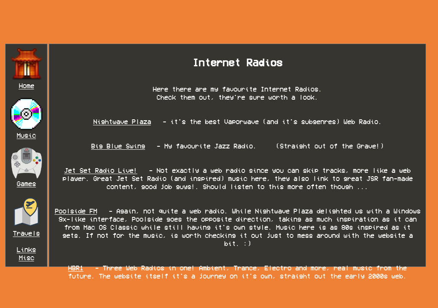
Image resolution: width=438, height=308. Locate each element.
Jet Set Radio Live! (100, 170)
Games (26, 183)
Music (26, 135)
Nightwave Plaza (122, 121)
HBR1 (75, 268)
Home (26, 85)
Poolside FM (76, 211)
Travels (26, 233)
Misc (26, 257)
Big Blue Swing (118, 146)
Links (26, 249)
